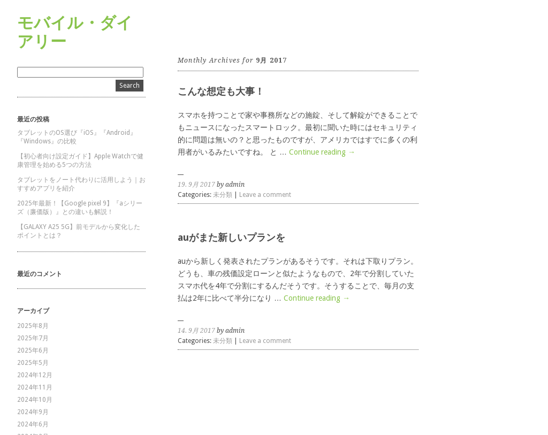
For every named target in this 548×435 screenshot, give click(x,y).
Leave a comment (265, 195)
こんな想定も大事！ (221, 91)
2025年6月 (33, 350)
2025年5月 (33, 363)
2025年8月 (33, 326)
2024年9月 (33, 412)
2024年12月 (34, 375)
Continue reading (322, 152)
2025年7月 (33, 338)
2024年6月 (33, 424)
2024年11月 (34, 387)
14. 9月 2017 (196, 330)
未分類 (222, 195)
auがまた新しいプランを (231, 237)
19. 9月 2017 (196, 184)
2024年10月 (34, 399)
